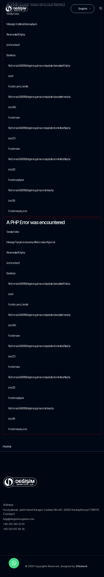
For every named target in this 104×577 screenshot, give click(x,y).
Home (7, 446)
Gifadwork (82, 566)
